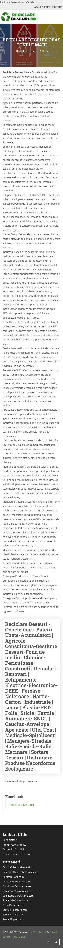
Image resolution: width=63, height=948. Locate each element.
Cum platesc (10, 839)
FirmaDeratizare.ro (13, 905)
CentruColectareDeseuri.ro (18, 867)
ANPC (16, 936)
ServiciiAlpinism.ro (13, 919)
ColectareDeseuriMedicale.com (20, 871)
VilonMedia (39, 932)
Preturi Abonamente (14, 844)
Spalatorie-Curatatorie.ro (17, 900)
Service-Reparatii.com (15, 909)
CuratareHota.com (13, 876)
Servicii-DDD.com (13, 914)
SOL (23, 936)
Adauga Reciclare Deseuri (47, 7)
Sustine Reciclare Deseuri (17, 853)
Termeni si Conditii (13, 849)
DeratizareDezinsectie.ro (17, 886)
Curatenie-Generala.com (17, 881)
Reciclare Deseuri (27, 51)
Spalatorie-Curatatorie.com (18, 895)
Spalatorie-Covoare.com (16, 890)
